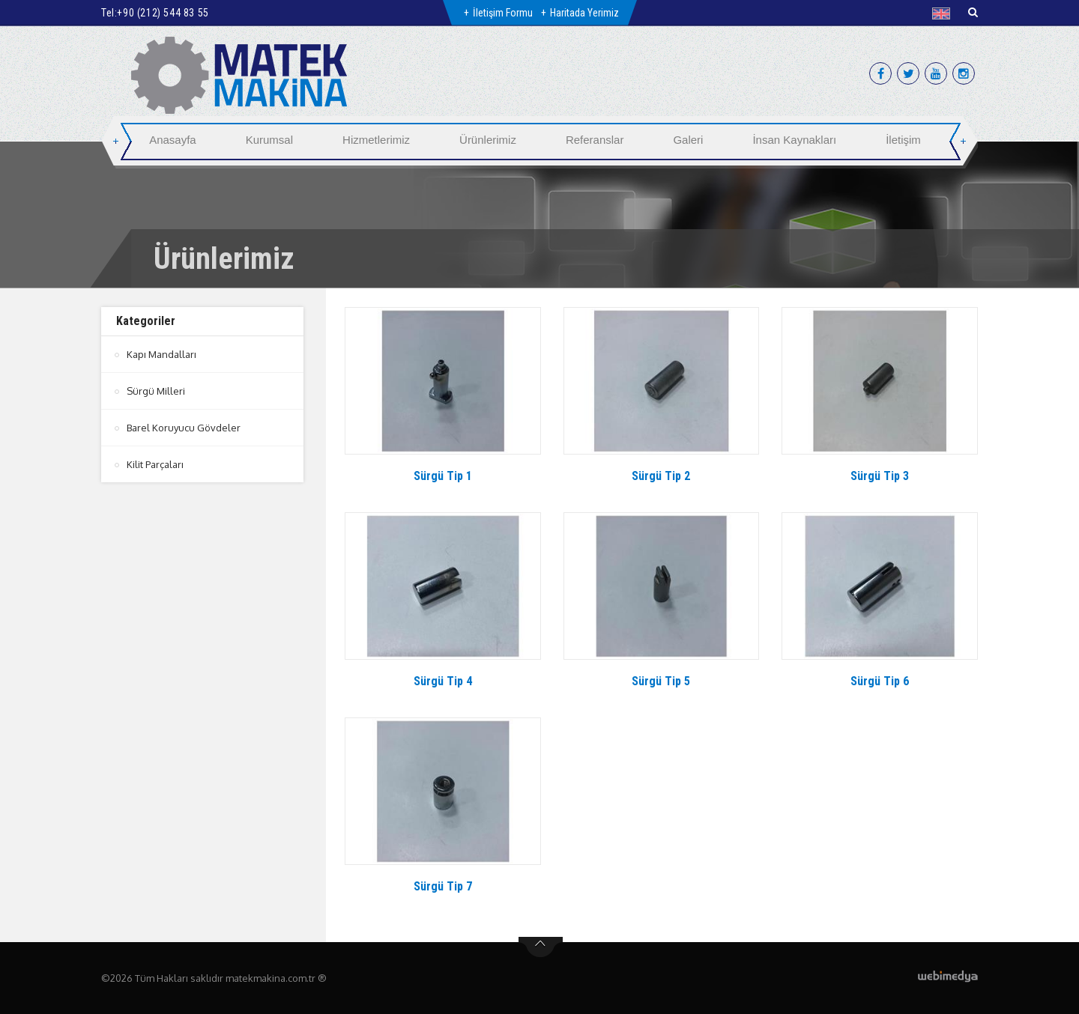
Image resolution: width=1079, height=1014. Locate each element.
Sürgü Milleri (156, 391)
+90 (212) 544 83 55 (162, 13)
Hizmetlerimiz (376, 139)
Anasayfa (172, 139)
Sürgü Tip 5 (661, 681)
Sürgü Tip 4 (443, 681)
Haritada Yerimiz (584, 13)
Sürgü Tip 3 (879, 476)
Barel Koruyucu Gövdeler (184, 428)
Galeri (688, 139)
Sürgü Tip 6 (879, 681)
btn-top (541, 947)
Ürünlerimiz (487, 139)
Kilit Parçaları (155, 464)
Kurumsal (269, 139)
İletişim (903, 139)
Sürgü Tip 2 (661, 476)
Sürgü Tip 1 (443, 476)
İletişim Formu (503, 13)
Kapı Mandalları (161, 354)
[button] (944, 13)
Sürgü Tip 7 (443, 886)
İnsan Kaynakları (794, 139)
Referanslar (595, 139)
